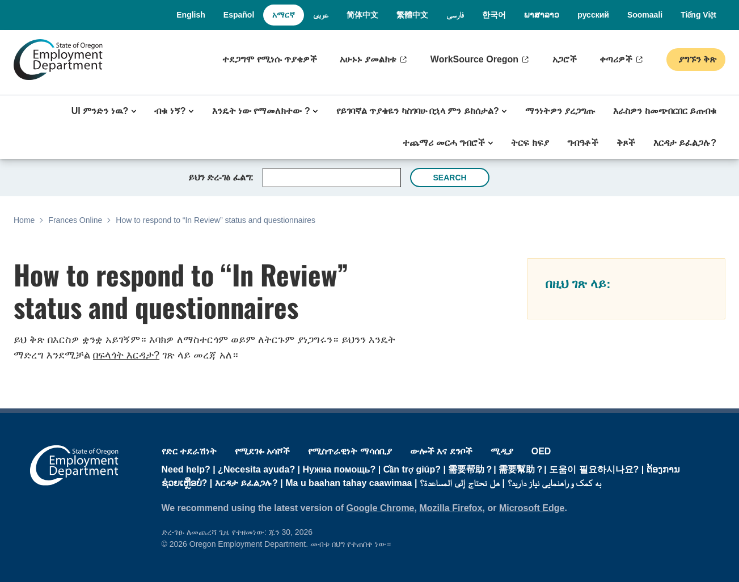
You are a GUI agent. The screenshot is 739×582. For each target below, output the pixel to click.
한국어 (494, 14)
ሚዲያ (502, 451)
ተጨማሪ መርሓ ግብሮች (444, 142)
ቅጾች (625, 142)
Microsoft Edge (532, 508)
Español (238, 14)
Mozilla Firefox (450, 508)
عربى (320, 14)
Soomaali (644, 14)
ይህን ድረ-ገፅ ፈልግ (219, 177)
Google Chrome (381, 508)
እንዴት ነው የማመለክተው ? (261, 111)
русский (593, 14)
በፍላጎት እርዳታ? (126, 355)
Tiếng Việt (698, 14)
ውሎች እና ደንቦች (441, 451)
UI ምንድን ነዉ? (100, 111)
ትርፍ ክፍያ (529, 142)
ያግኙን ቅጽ (695, 59)
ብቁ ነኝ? (169, 111)
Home (24, 220)
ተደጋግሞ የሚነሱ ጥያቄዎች (269, 59)
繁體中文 (412, 14)
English (190, 14)
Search (449, 177)
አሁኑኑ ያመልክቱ (368, 59)
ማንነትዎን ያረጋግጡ (560, 111)
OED (541, 451)
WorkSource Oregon (474, 59)
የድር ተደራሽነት (189, 451)
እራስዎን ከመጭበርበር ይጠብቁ (664, 111)
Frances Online (75, 220)
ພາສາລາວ (541, 14)
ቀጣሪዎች (615, 59)
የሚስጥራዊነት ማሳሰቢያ (349, 451)
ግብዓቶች (582, 142)
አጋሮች (564, 59)
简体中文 (362, 14)
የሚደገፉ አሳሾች (262, 451)
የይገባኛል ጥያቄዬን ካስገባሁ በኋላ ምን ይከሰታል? (417, 111)
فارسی (455, 14)
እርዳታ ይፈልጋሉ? (684, 142)
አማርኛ (283, 14)
